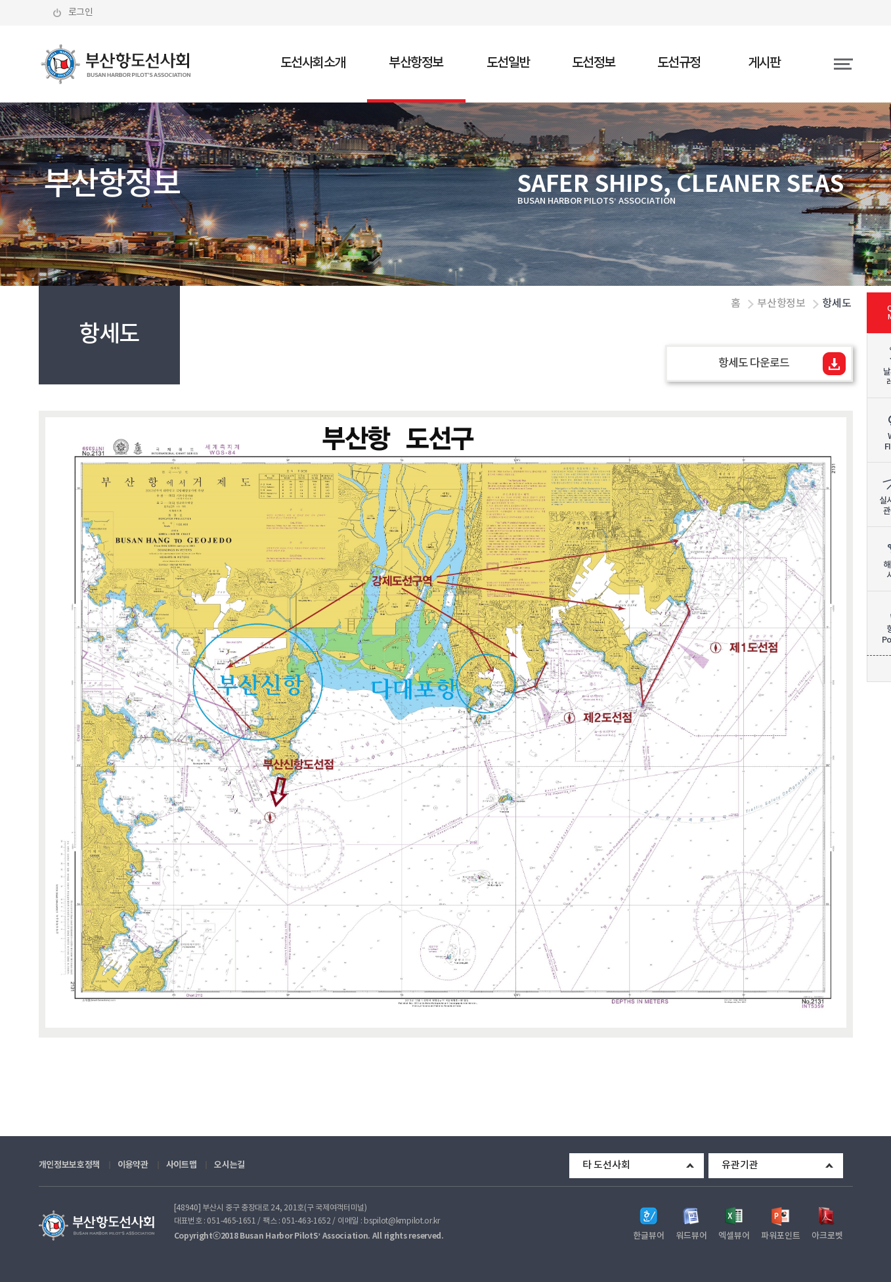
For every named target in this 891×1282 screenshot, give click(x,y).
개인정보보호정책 (69, 1165)
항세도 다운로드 (753, 363)
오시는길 (229, 1165)
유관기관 (740, 1165)
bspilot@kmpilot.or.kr (402, 1221)
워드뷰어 (691, 1236)
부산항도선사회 (116, 64)
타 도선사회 (606, 1165)
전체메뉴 (830, 64)
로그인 (81, 12)
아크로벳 (827, 1236)
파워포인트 (780, 1236)
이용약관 (133, 1165)
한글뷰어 (648, 1236)
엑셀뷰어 (734, 1236)
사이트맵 (181, 1165)
